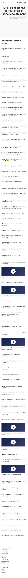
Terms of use (4, 551)
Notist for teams (5, 561)
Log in (24, 2)
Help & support (4, 549)
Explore (4, 2)
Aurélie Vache (14, 18)
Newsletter (3, 572)
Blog (2, 569)
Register (19, 2)
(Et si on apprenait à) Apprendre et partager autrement (14, 10)
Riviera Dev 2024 (22, 17)
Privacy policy (4, 553)
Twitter (3, 570)
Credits (3, 562)
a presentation (13, 17)
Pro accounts (4, 559)
